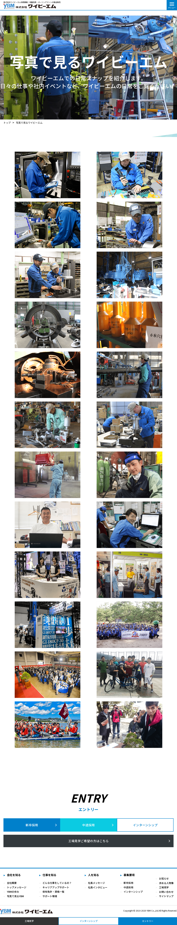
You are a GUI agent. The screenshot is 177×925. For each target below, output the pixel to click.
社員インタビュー (97, 889)
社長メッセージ (96, 885)
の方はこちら (88, 842)
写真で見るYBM (15, 898)
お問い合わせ (166, 893)
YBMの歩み (13, 893)
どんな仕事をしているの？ (57, 885)
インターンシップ (145, 825)
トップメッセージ (16, 889)
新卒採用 (32, 825)
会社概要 (12, 885)
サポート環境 (50, 898)
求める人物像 (166, 885)
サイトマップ (166, 898)
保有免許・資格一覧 (53, 893)
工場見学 (164, 889)
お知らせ (164, 880)
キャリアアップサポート (56, 889)
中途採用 (88, 825)
